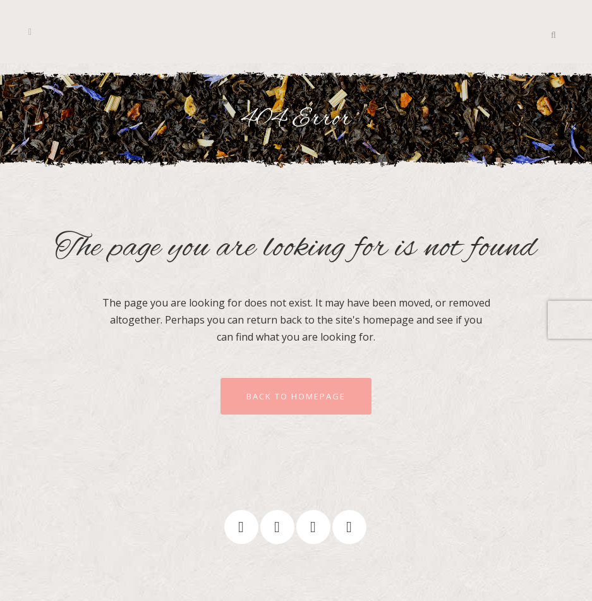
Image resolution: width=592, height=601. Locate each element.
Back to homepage (296, 396)
